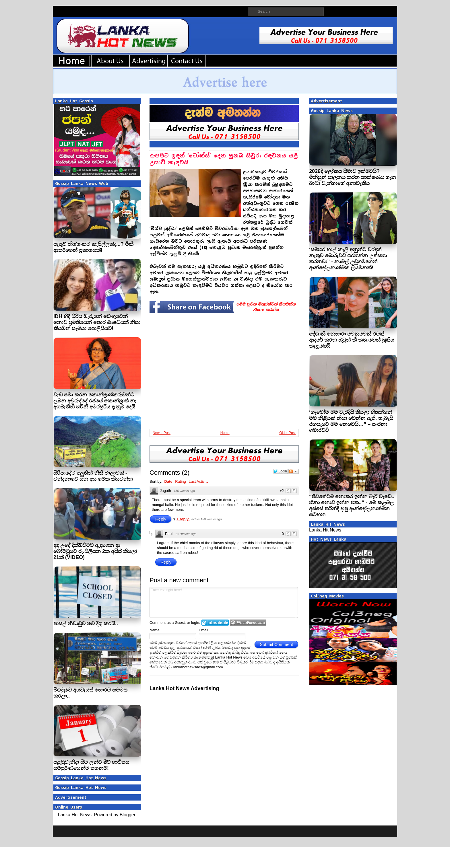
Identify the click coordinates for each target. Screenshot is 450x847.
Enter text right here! (224, 602)
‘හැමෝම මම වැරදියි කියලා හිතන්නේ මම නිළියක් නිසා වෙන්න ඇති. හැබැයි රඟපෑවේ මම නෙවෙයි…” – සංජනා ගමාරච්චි (351, 421)
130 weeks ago (184, 490)
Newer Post (161, 433)
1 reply (183, 519)
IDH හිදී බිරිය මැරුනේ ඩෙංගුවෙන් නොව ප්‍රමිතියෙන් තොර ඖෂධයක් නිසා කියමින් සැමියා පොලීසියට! (96, 322)
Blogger (127, 814)
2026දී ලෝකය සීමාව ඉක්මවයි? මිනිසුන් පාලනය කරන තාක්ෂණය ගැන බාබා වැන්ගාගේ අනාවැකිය (352, 177)
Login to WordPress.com (248, 623)
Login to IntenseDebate (215, 623)
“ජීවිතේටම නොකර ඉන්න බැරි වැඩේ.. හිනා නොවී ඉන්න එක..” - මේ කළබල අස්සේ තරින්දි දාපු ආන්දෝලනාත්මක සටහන (351, 505)
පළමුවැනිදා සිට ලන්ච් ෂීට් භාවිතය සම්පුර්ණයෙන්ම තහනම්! (91, 765)
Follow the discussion (293, 471)
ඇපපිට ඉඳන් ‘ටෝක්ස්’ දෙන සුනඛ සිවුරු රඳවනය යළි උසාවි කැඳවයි (224, 159)
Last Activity (198, 481)
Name (155, 630)
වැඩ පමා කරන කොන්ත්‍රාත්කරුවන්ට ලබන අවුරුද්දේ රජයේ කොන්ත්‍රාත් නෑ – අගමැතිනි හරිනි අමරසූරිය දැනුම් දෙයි (97, 401)
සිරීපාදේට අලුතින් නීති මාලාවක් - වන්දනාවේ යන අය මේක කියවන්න (93, 476)
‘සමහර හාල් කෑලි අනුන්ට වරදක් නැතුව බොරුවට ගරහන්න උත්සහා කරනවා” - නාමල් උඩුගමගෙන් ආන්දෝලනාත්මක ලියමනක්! (348, 258)
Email (203, 630)
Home (225, 433)
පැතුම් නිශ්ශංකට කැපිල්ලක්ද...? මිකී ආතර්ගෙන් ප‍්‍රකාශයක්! (93, 247)
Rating (180, 481)
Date (168, 481)
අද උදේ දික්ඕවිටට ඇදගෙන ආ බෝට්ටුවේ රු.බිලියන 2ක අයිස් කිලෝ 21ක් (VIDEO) (95, 551)
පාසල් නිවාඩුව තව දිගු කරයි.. (85, 623)
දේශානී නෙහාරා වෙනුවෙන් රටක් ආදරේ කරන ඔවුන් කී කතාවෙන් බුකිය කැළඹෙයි (351, 340)
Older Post (287, 433)
